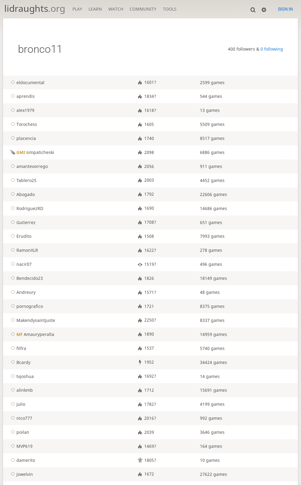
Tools (170, 9)
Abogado (22, 194)
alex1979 (21, 110)
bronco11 (40, 49)
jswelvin (21, 474)
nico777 (20, 418)
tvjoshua (21, 376)
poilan (19, 432)
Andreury (22, 292)
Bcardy (19, 362)
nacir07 (20, 264)
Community (143, 9)
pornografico (26, 306)
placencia (22, 138)
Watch (115, 9)
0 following (272, 49)
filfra (17, 348)
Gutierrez (22, 222)
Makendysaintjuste (32, 320)
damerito (22, 460)
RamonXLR (23, 250)
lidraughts (34, 8)
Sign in (285, 9)
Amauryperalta (31, 334)
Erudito (20, 236)
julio (17, 404)
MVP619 (21, 446)
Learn (95, 9)
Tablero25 (23, 180)
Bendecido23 (26, 278)
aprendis (22, 96)
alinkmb (21, 390)
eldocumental (26, 82)
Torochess (23, 124)
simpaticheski (31, 152)
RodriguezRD (26, 208)
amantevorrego (28, 166)
